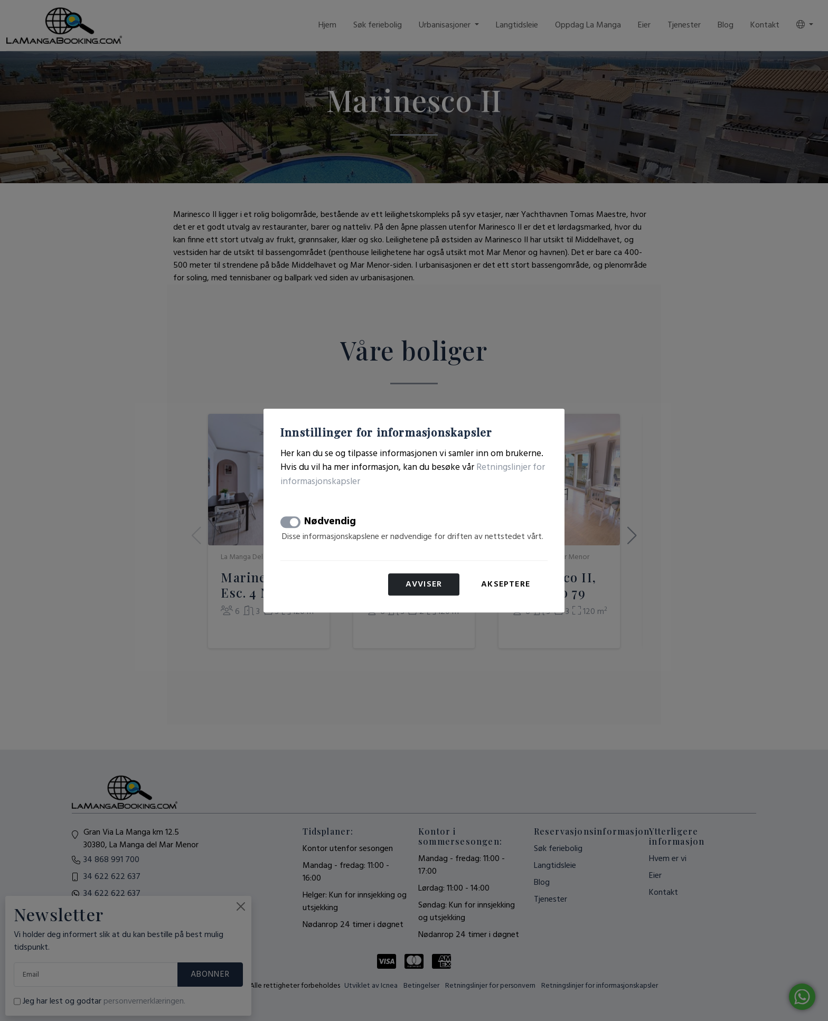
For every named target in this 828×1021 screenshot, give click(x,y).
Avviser (424, 584)
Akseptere (505, 584)
